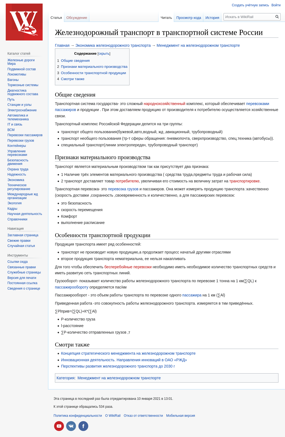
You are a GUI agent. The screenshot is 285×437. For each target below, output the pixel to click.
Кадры (12, 209)
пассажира (191, 295)
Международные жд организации (22, 196)
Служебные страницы (24, 272)
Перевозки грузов (20, 140)
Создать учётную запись (250, 5)
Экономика (15, 180)
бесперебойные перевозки (128, 267)
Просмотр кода (188, 18)
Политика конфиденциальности (78, 416)
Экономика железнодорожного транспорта (113, 45)
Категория (65, 378)
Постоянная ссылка (22, 283)
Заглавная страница (22, 235)
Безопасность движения (17, 162)
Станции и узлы (19, 105)
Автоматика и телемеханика (18, 117)
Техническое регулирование (18, 187)
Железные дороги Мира (21, 62)
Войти (276, 5)
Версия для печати (21, 278)
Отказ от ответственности (143, 416)
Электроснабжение (22, 110)
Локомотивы (16, 74)
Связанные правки (21, 267)
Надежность (16, 174)
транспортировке (244, 181)
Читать (166, 18)
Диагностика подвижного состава (22, 92)
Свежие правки (18, 241)
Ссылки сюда (17, 262)
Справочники (17, 219)
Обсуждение (76, 18)
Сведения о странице (23, 288)
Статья (56, 18)
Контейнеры (16, 146)
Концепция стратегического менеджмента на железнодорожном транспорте (128, 353)
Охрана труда (17, 169)
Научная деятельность (24, 214)
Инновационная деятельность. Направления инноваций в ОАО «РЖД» (124, 360)
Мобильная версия (180, 416)
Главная (62, 45)
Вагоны (13, 80)
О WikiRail (113, 416)
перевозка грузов (123, 189)
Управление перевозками (17, 153)
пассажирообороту (71, 287)
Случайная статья (21, 246)
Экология (14, 203)
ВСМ (10, 130)
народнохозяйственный (164, 103)
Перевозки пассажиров (25, 135)
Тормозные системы (22, 85)
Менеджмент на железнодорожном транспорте (198, 45)
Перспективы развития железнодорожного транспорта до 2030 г (118, 366)
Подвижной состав (21, 69)
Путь (10, 99)
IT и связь (14, 124)
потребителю (127, 181)
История (212, 18)
